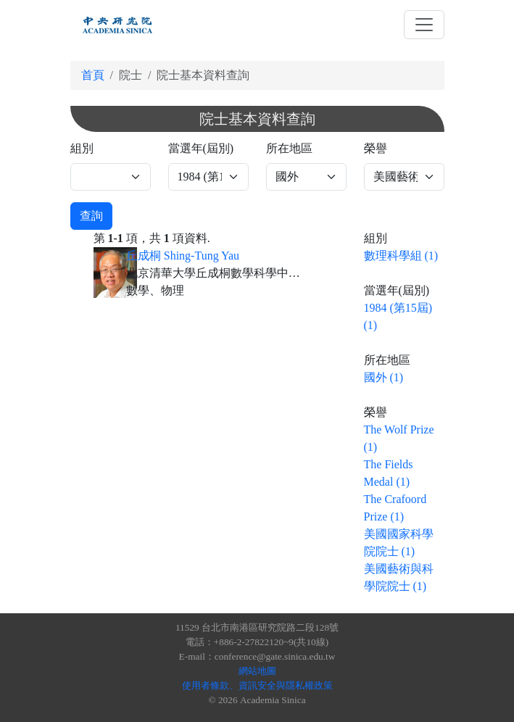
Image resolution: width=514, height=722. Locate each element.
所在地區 (289, 148)
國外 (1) (384, 377)
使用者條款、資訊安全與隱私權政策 (257, 685)
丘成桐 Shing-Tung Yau (182, 255)
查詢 (91, 215)
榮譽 (375, 148)
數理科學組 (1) (401, 255)
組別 (82, 148)
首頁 (92, 75)
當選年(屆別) (201, 148)
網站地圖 (257, 670)
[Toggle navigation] (424, 24)
